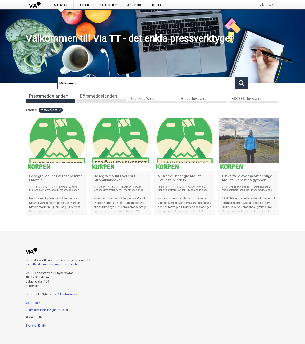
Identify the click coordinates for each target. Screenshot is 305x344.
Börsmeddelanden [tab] (98, 96)
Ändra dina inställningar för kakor (47, 310)
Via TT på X (33, 302)
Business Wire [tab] (142, 99)
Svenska (31, 325)
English (42, 325)
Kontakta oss (68, 294)
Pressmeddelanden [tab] (48, 96)
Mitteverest (51, 110)
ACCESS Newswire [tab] (246, 99)
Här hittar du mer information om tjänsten (52, 264)
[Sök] (146, 83)
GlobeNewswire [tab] (193, 99)
